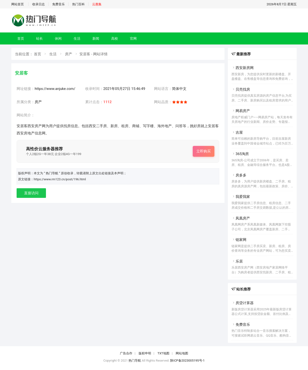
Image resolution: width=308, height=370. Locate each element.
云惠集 (97, 4)
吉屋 (237, 132)
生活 (77, 38)
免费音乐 (58, 4)
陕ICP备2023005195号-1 (187, 360)
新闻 (95, 38)
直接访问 (31, 193)
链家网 (238, 240)
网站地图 (182, 353)
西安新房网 (242, 68)
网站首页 (17, 4)
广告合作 (126, 353)
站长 (39, 38)
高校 (114, 38)
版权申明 (145, 353)
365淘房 (240, 154)
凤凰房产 (240, 218)
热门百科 (78, 4)
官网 (133, 38)
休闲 (58, 38)
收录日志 (38, 4)
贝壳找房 (240, 89)
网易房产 (240, 111)
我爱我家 (240, 196)
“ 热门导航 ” (52, 173)
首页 (20, 38)
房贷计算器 (242, 303)
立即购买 (203, 151)
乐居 (237, 261)
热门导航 (134, 360)
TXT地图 (163, 353)
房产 (68, 54)
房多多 (238, 175)
